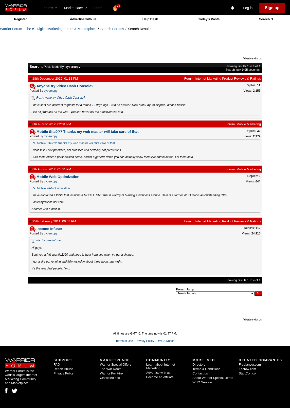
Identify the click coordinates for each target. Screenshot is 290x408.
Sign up (272, 8)
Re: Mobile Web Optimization (51, 188)
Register (20, 19)
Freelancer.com (250, 364)
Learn (99, 8)
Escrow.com (247, 369)
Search (265, 19)
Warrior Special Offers (115, 364)
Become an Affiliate (160, 377)
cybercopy (50, 90)
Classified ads (110, 378)
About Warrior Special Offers (213, 378)
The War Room (111, 369)
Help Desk (150, 19)
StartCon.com (248, 373)
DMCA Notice (165, 341)
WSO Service (202, 382)
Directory (199, 364)
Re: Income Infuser (48, 240)
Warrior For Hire (111, 373)
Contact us (200, 373)
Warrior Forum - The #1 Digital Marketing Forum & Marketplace (48, 29)
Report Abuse (63, 369)
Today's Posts (209, 19)
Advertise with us (83, 19)
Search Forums (112, 29)
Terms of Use (124, 341)
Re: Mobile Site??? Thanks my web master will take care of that (73, 143)
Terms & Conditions (206, 369)
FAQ (57, 364)
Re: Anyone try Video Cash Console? (60, 97)
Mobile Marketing (248, 124)
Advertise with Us (252, 58)
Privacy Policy (145, 341)
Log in (248, 8)
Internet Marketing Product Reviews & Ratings (228, 78)
